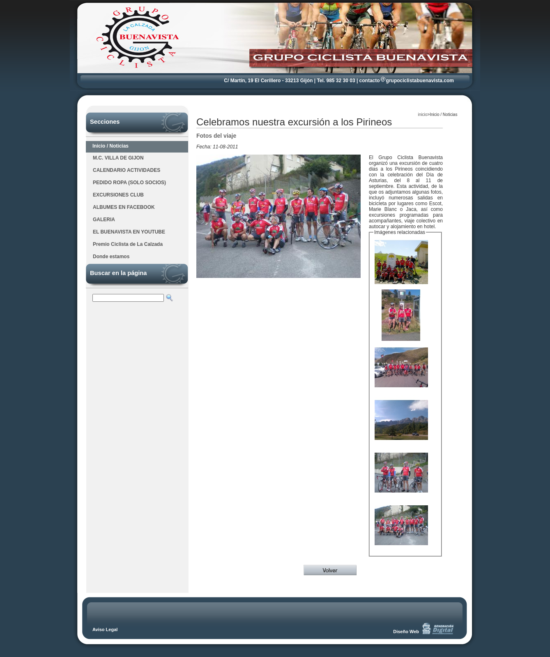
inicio (423, 114)
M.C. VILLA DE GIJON (118, 158)
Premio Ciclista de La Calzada (128, 244)
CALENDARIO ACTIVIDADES (126, 170)
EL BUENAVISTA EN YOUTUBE (129, 232)
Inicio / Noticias (110, 146)
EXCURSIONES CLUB (118, 195)
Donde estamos (111, 256)
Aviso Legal (104, 629)
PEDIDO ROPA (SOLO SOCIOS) (129, 182)
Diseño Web (406, 631)
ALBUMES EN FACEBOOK (124, 207)
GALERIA (104, 219)
